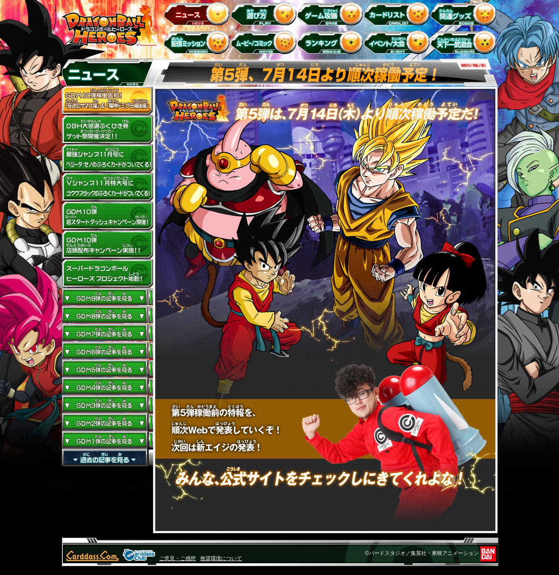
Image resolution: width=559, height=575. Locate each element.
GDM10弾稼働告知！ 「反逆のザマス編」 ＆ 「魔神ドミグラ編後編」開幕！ (107, 101)
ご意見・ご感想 (177, 558)
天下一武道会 (465, 42)
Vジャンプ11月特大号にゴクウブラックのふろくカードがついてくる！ (107, 187)
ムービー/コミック (265, 42)
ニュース (198, 13)
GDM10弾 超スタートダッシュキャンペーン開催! (107, 216)
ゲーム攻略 (331, 13)
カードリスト (398, 13)
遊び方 (265, 13)
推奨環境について (221, 558)
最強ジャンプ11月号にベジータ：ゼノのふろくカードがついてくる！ (107, 158)
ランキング (331, 42)
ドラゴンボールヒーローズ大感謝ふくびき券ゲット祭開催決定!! (107, 129)
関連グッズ (465, 13)
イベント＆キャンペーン (398, 42)
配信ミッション (198, 42)
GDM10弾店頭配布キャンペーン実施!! (107, 244)
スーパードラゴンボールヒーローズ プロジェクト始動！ (107, 273)
